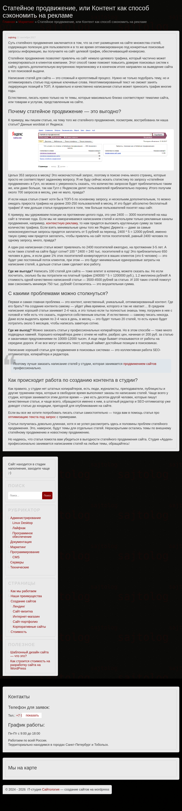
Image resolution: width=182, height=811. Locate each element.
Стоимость (19, 632)
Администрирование (25, 518)
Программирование (24, 552)
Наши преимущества (26, 596)
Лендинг (19, 606)
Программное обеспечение (22, 535)
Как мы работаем (23, 591)
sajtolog (12, 37)
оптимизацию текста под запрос (32, 417)
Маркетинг (18, 547)
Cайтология (51, 789)
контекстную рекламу (61, 223)
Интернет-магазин (26, 616)
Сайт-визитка (23, 611)
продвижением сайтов (139, 364)
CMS (16, 557)
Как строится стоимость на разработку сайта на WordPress (30, 664)
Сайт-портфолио (25, 621)
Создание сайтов (23, 601)
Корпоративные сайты (29, 626)
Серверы (17, 562)
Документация (21, 542)
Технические (19, 567)
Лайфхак (18, 528)
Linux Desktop (22, 523)
